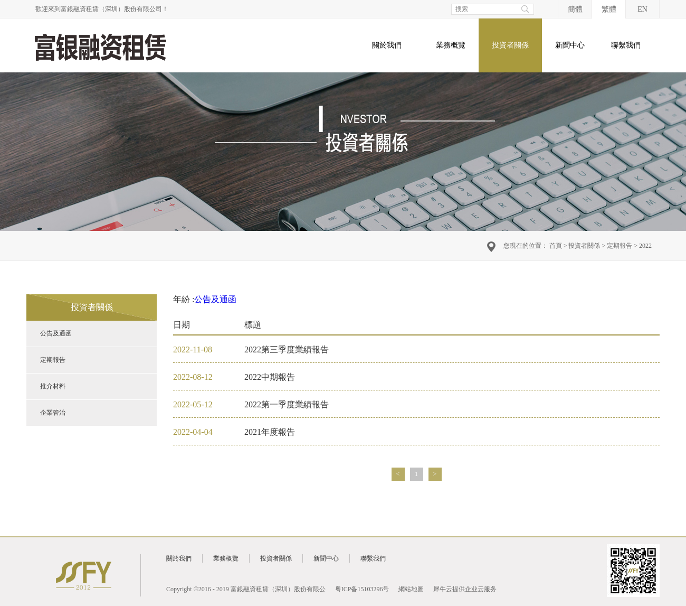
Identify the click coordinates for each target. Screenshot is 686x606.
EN (642, 9)
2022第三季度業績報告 (286, 349)
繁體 (609, 9)
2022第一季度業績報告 (286, 404)
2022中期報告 (269, 376)
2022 (645, 245)
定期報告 (619, 245)
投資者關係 (584, 245)
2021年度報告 (269, 431)
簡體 (575, 9)
